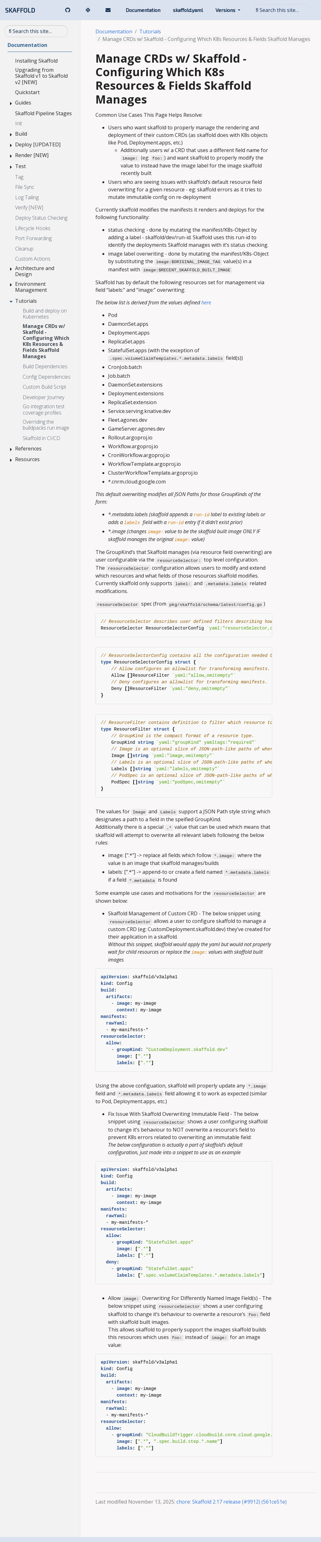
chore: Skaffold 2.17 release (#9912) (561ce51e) (231, 1501)
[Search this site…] (281, 10)
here (206, 302)
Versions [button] (226, 10)
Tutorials (150, 31)
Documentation (113, 31)
